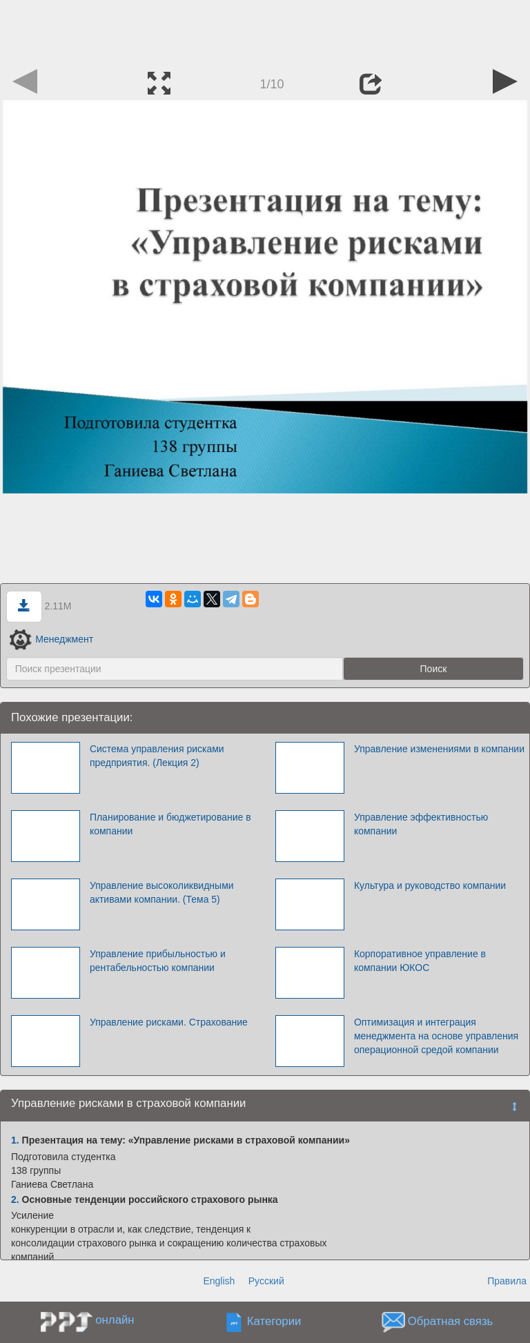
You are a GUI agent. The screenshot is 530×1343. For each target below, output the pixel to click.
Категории (274, 1322)
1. (15, 1140)
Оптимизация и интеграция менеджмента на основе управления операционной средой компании (436, 1036)
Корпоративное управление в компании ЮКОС (420, 960)
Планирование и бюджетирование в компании (170, 824)
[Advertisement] (265, 31)
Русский (266, 1280)
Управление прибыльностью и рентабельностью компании (158, 960)
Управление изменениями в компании (439, 748)
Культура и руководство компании (430, 885)
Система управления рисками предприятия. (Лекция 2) (157, 755)
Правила (507, 1280)
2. (15, 1199)
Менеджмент (51, 639)
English (219, 1280)
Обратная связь (450, 1322)
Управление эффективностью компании (421, 824)
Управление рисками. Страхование (169, 1022)
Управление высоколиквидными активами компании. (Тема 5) (162, 892)
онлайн (114, 1319)
